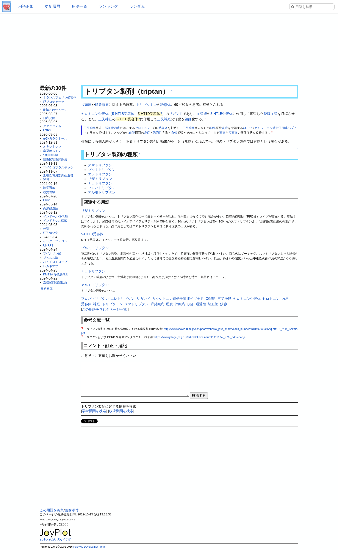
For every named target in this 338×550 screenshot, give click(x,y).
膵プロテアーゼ (53, 101)
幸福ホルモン (52, 151)
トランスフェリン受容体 (59, 97)
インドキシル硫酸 (55, 220)
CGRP (247, 128)
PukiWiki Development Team (89, 546)
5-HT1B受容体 (123, 114)
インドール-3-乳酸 (55, 216)
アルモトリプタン (102, 192)
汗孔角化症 (50, 233)
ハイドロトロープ (55, 262)
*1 (206, 118)
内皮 (117, 128)
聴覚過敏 (49, 187)
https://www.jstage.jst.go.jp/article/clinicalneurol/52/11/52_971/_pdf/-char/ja (200, 337)
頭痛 (222, 132)
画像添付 (71, 510)
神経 (213, 128)
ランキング (108, 6)
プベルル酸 (50, 257)
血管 (274, 114)
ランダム (137, 6)
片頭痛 (86, 105)
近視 (46, 179)
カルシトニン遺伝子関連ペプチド (178, 298)
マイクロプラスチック (58, 167)
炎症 (225, 128)
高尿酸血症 (50, 208)
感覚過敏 (49, 192)
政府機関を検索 (121, 411)
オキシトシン (52, 146)
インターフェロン (55, 241)
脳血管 (109, 128)
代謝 (46, 228)
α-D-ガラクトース (55, 138)
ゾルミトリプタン (102, 170)
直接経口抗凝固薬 (55, 282)
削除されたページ (55, 109)
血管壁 (202, 114)
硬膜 (267, 114)
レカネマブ (50, 266)
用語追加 (26, 6)
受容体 (162, 128)
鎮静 (188, 119)
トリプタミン (146, 105)
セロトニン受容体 (95, 114)
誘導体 (165, 105)
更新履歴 (52, 6)
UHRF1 (48, 245)
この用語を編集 (52, 510)
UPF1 (47, 200)
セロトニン (142, 128)
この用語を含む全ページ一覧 (104, 309)
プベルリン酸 (52, 253)
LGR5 (47, 130)
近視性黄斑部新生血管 (58, 175)
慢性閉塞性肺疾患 (55, 159)
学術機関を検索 (94, 411)
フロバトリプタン (102, 188)
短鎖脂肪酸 (50, 155)
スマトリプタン (100, 165)
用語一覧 (79, 6)
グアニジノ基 (52, 126)
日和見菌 (49, 118)
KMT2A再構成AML (55, 274)
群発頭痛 (102, 105)
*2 (271, 132)
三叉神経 (105, 119)
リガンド (176, 114)
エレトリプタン (100, 174)
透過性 (157, 132)
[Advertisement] (169, 47)
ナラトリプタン (100, 183)
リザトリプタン (100, 179)
